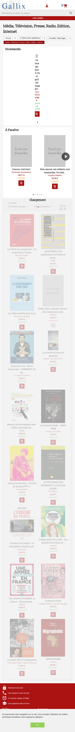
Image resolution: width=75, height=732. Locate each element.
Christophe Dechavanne (21, 175)
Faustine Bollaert (55, 179)
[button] (37, 125)
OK (37, 725)
